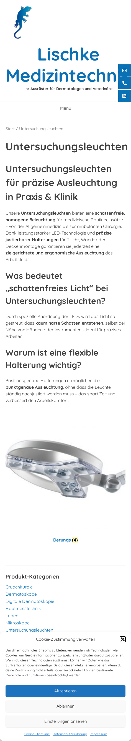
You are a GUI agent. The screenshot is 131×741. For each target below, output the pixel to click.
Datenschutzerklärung (70, 734)
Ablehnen (65, 706)
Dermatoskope (21, 594)
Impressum (98, 734)
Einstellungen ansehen (65, 721)
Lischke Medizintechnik (68, 64)
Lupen (12, 615)
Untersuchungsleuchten (29, 630)
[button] (122, 639)
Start (10, 128)
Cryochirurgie (19, 587)
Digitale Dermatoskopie (30, 601)
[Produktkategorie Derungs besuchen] (65, 478)
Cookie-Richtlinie (37, 734)
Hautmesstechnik (23, 608)
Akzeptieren (65, 690)
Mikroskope (18, 623)
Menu (65, 108)
